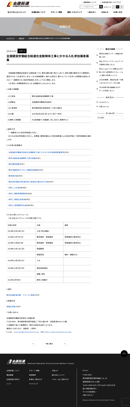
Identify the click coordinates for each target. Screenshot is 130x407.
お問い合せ (117, 12)
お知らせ (104, 12)
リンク (8, 384)
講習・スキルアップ (74, 12)
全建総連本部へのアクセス (111, 2)
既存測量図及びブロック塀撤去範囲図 (23, 170)
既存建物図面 (14, 164)
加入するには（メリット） (17, 12)
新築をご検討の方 (35, 379)
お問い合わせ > (88, 395)
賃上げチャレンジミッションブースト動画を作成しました (111, 63)
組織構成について (90, 2)
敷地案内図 (13, 176)
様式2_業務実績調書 (17, 193)
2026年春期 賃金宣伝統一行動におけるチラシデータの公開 (111, 81)
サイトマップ (33, 384)
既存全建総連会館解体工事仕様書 (22, 158)
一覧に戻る (49, 343)
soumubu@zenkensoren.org (26, 332)
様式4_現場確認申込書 (18, 205)
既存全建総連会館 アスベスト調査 (20, 295)
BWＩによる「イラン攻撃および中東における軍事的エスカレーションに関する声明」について (111, 72)
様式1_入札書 (14, 187)
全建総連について (38, 12)
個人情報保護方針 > (90, 388)
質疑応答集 (11, 306)
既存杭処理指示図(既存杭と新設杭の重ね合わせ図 (29, 181)
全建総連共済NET (13, 379)
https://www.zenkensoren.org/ (58, 332)
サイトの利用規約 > (90, 392)
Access (85, 370)
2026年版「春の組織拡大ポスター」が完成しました (109, 89)
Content (102, 102)
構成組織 (9, 375)
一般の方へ (91, 12)
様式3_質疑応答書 (16, 199)
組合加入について (58, 375)
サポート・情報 (56, 12)
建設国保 (32, 375)
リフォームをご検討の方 (60, 379)
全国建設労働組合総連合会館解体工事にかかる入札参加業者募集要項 (36, 152)
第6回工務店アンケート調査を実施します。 (111, 55)
